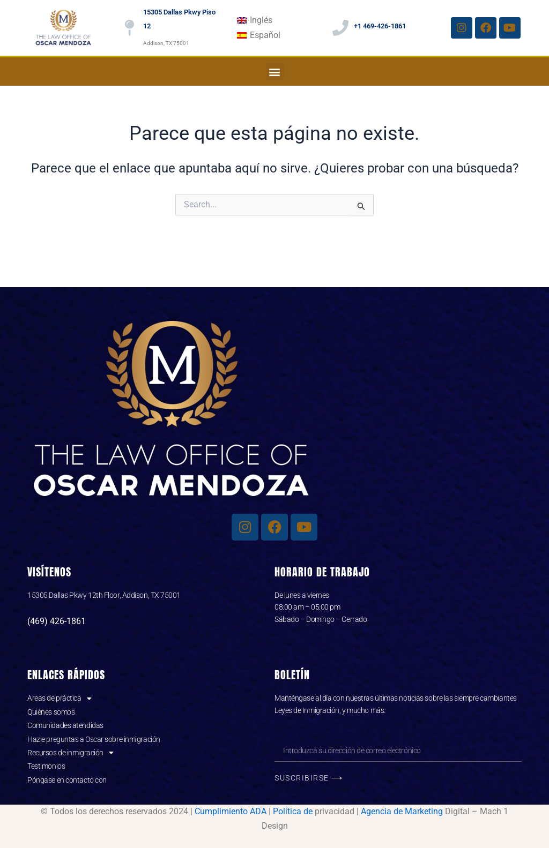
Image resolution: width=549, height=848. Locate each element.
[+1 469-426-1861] (340, 28)
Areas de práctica (59, 698)
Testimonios (46, 766)
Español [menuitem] (265, 35)
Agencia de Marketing (402, 811)
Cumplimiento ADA (230, 811)
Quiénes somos (51, 712)
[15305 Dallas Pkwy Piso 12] (130, 28)
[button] (275, 71)
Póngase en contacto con (67, 780)
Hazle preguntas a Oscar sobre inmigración (93, 739)
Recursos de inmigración (70, 753)
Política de (293, 811)
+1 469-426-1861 (380, 26)
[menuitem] (255, 20)
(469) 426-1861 (56, 621)
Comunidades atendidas (65, 725)
